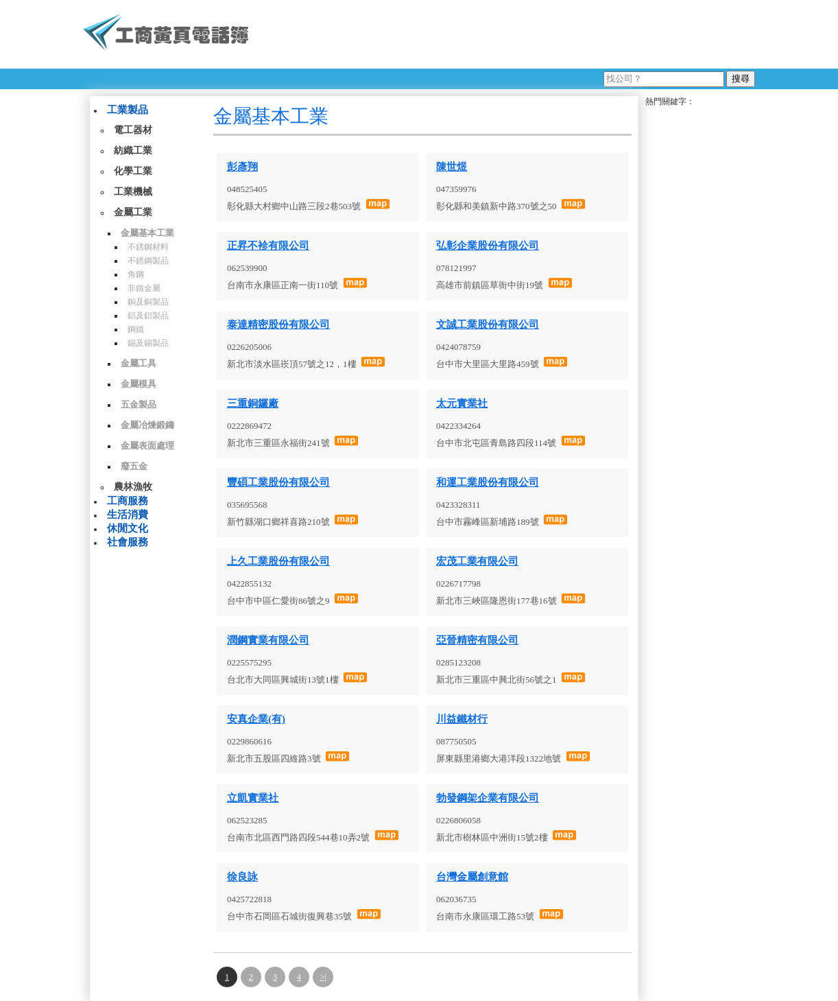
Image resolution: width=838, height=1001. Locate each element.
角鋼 (136, 274)
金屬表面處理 (147, 445)
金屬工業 (133, 212)
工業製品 (127, 109)
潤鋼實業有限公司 (268, 640)
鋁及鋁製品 (148, 315)
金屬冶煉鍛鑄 (147, 425)
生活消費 (127, 514)
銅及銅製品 (148, 302)
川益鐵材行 (462, 719)
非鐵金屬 (144, 288)
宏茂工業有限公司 (477, 561)
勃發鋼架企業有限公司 (487, 797)
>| (323, 977)
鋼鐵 (136, 329)
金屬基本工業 (147, 233)
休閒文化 (127, 528)
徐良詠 (242, 876)
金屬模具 (138, 384)
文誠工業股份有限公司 (487, 324)
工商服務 (127, 500)
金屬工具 (138, 363)
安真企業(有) (256, 719)
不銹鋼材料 (148, 247)
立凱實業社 (252, 797)
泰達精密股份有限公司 (278, 324)
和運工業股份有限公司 (487, 482)
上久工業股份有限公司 (278, 561)
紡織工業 (133, 150)
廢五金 (134, 466)
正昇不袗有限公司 (268, 245)
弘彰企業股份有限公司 (487, 245)
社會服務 (127, 542)
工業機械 (133, 192)
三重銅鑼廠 (252, 403)
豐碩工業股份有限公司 (278, 482)
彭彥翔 (242, 166)
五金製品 (138, 404)
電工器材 (133, 130)
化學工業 (133, 171)
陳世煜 (451, 166)
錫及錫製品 (148, 343)
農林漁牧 (133, 487)
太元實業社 (462, 403)
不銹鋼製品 (148, 261)
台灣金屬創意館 (472, 876)
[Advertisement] (507, 34)
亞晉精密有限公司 (477, 640)
